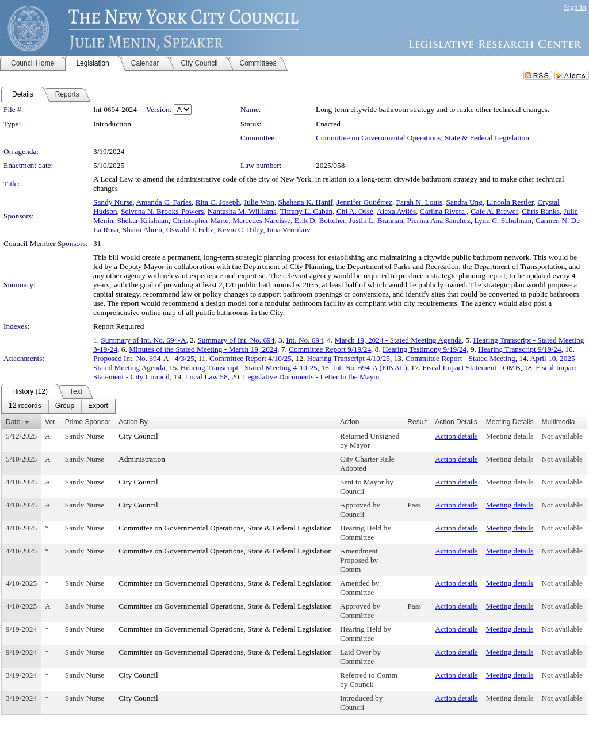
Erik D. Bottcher (319, 220)
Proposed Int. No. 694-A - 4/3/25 (143, 358)
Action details (456, 436)
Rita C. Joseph (218, 202)
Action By (133, 422)
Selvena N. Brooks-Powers (162, 211)
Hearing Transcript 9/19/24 (519, 349)
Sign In (575, 7)
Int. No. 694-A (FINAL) (369, 367)
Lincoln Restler (510, 202)
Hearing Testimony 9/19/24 (424, 349)
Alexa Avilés (396, 211)
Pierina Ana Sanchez (439, 220)
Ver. (51, 422)
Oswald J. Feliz (190, 229)
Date (13, 422)
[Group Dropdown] (64, 406)
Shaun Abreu (142, 229)
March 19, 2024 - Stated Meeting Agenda (398, 340)
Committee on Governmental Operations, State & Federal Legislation (422, 137)
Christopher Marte (200, 220)
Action (349, 422)
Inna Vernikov (289, 229)
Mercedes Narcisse (261, 220)
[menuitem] (25, 406)
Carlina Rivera (443, 211)
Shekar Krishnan (142, 220)
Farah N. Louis (419, 202)
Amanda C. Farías (164, 202)
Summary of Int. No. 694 (235, 340)
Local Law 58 (206, 376)
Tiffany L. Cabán (306, 211)
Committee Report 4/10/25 (250, 358)
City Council (138, 436)
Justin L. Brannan (376, 220)
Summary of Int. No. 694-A (143, 340)
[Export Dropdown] (98, 406)
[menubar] (58, 406)
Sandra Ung (464, 202)
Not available (561, 436)
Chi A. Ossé (354, 211)
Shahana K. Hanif (305, 202)
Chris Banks (541, 211)
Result (417, 422)
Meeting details (510, 436)
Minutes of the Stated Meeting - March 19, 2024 (203, 349)
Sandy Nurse (112, 202)
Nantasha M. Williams (242, 211)
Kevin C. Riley (240, 229)
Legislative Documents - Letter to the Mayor (311, 376)
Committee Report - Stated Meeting (460, 358)
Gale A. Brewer (494, 211)
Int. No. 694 (304, 340)
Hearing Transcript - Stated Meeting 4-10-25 (249, 367)
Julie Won (259, 202)
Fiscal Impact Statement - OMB (471, 367)
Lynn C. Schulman (503, 220)
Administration (141, 459)
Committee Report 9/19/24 (330, 349)
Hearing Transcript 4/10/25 (348, 358)
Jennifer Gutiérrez (364, 202)
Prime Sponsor (87, 422)
